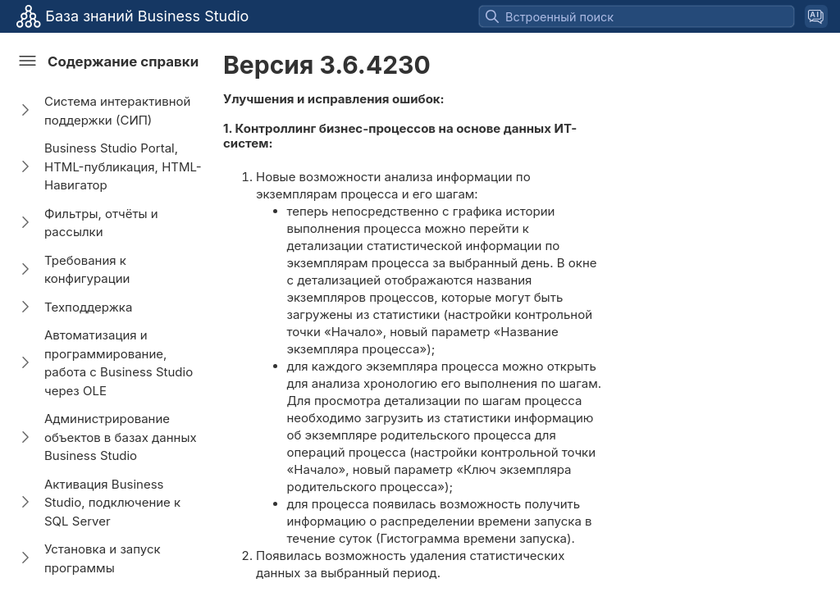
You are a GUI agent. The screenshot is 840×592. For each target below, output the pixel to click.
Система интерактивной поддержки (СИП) (117, 110)
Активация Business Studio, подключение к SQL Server (112, 502)
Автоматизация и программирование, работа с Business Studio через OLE (118, 362)
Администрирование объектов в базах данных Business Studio (120, 437)
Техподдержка (88, 307)
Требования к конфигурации (87, 270)
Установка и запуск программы (102, 558)
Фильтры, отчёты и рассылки (101, 223)
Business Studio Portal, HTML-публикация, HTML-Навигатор (123, 166)
